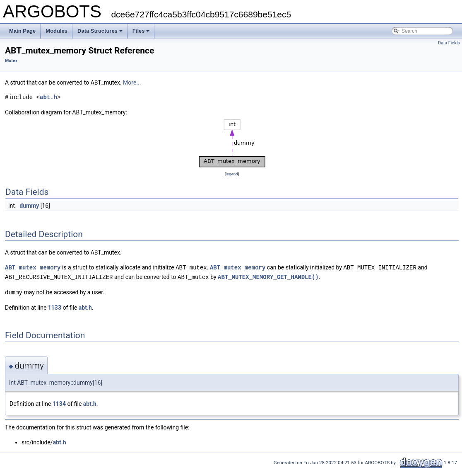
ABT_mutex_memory (32, 267)
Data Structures (100, 31)
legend (232, 174)
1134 (59, 402)
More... (132, 82)
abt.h (48, 97)
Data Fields (449, 43)
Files (141, 31)
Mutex (11, 60)
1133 (54, 306)
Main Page (22, 31)
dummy (29, 205)
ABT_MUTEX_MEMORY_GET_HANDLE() (268, 276)
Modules (56, 31)
